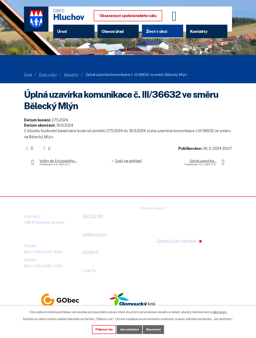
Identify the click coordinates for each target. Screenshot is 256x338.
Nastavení (153, 329)
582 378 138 (92, 216)
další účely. (219, 312)
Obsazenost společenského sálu (128, 15)
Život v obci (156, 31)
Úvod (62, 31)
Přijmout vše (104, 329)
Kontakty (198, 31)
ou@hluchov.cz (94, 234)
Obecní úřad (112, 31)
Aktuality (71, 75)
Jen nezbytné (129, 329)
